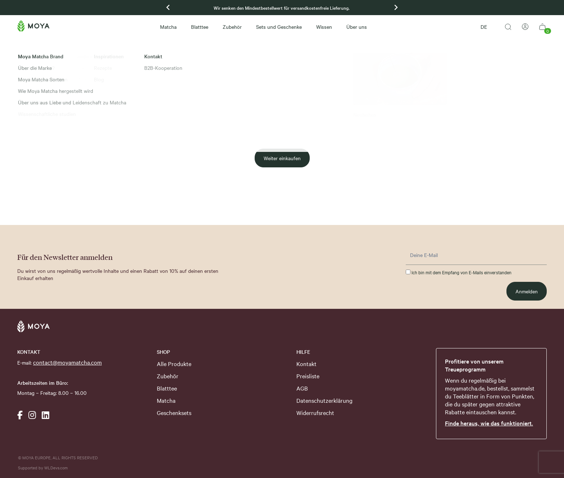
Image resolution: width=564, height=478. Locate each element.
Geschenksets (174, 412)
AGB (302, 388)
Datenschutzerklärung (324, 400)
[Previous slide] (168, 7)
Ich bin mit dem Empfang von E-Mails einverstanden (458, 272)
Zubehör (232, 26)
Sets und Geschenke (279, 26)
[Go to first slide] (396, 7)
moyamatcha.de (465, 388)
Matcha (168, 26)
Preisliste (307, 376)
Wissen (324, 26)
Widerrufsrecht (315, 412)
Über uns (356, 26)
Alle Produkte (174, 363)
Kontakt (306, 363)
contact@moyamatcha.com (67, 362)
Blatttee (199, 26)
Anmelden (526, 291)
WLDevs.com (56, 467)
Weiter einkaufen (282, 158)
